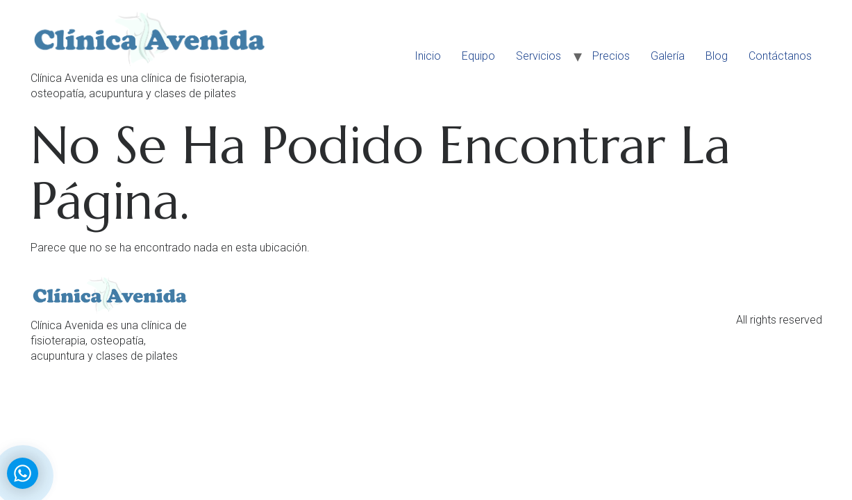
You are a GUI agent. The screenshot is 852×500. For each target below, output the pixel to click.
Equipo (478, 55)
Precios (611, 55)
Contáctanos (780, 55)
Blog (716, 55)
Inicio (428, 55)
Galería (668, 55)
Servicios (538, 55)
